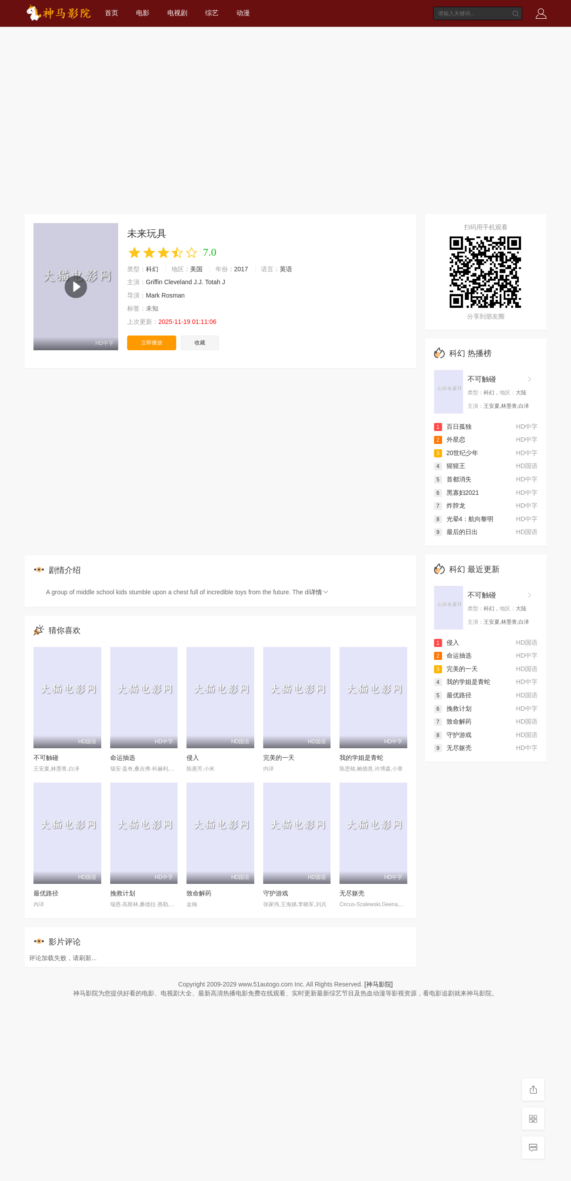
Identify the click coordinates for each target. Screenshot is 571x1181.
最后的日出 (456, 531)
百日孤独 (453, 426)
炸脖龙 (449, 505)
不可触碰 (45, 757)
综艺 (212, 13)
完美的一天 (278, 757)
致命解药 (198, 893)
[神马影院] (378, 984)
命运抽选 (122, 757)
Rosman (173, 295)
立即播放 (151, 343)
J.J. (198, 282)
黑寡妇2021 (456, 492)
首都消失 (453, 479)
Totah (212, 282)
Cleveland (178, 282)
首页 (111, 13)
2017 (241, 269)
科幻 (152, 269)
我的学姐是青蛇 (361, 757)
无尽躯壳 (351, 893)
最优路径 (45, 893)
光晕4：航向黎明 (464, 518)
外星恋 (449, 439)
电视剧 (177, 13)
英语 (286, 269)
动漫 (243, 13)
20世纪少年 (456, 452)
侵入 (192, 757)
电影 (142, 13)
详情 (319, 592)
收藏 (199, 343)
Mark (153, 295)
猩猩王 (449, 465)
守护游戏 (275, 893)
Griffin (154, 282)
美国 (196, 269)
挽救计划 (122, 893)
